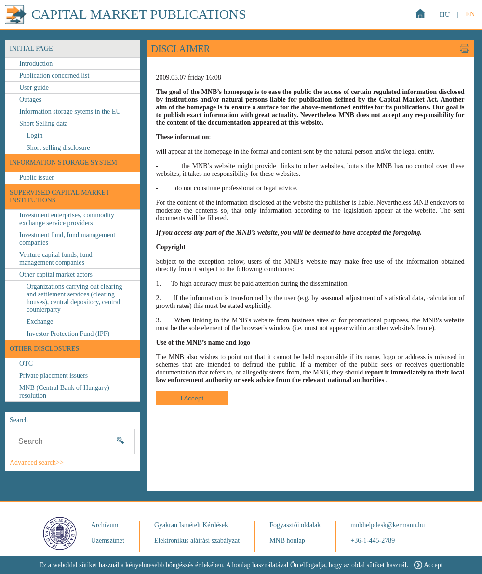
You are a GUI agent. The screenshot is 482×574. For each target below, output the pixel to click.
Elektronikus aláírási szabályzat (197, 540)
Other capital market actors (56, 274)
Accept (428, 565)
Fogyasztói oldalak (295, 525)
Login (34, 135)
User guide (34, 87)
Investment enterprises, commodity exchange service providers (66, 219)
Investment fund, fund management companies (67, 238)
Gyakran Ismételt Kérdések (191, 525)
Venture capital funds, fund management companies (56, 258)
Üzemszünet (107, 540)
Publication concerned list (54, 75)
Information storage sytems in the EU (69, 111)
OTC (26, 363)
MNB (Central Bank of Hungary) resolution (64, 391)
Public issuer (36, 177)
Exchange (40, 321)
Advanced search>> (37, 462)
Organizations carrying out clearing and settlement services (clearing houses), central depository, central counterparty (74, 298)
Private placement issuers (53, 375)
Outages (30, 99)
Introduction (36, 63)
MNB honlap (287, 540)
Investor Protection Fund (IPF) (68, 333)
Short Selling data (43, 123)
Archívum (105, 525)
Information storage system (63, 162)
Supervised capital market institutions (59, 196)
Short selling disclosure (58, 147)
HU (445, 14)
